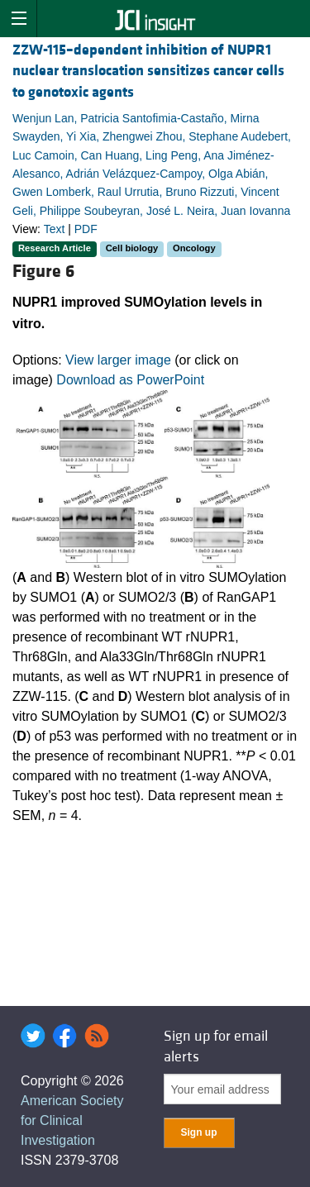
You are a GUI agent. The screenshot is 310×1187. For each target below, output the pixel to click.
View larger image (118, 360)
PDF (86, 229)
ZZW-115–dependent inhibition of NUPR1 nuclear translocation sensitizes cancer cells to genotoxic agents (148, 71)
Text (54, 229)
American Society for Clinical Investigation (72, 1120)
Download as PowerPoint (130, 380)
